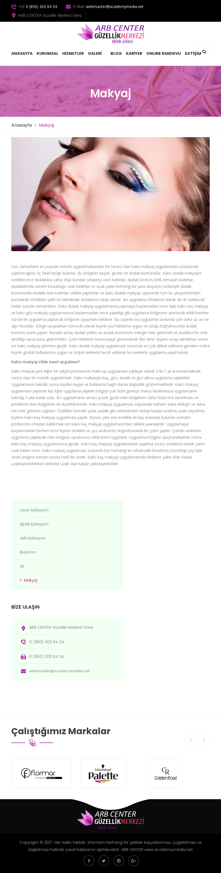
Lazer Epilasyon (34, 510)
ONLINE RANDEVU (163, 53)
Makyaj (30, 580)
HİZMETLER (73, 53)
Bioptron (28, 552)
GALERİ (95, 53)
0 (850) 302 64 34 (41, 6)
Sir (22, 566)
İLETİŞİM (193, 53)
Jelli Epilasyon (32, 538)
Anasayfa (21, 125)
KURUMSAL (47, 53)
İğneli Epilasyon (34, 524)
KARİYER (134, 53)
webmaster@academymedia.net (115, 6)
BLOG (116, 53)
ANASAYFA (22, 53)
